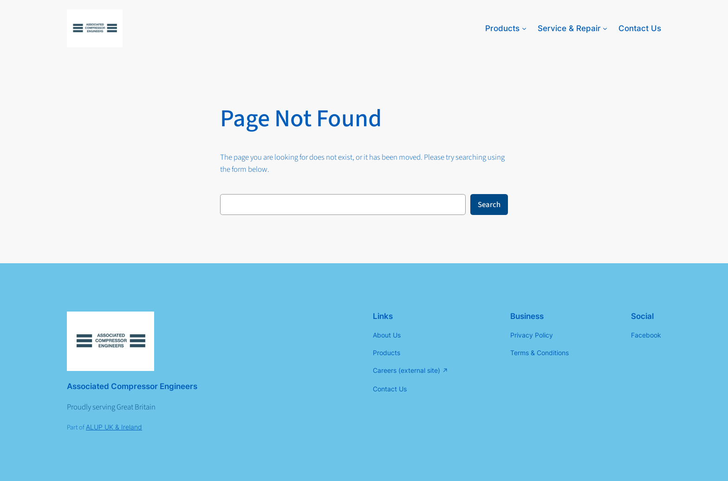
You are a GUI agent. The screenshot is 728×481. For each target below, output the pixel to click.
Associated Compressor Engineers (132, 386)
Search (489, 204)
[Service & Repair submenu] (605, 28)
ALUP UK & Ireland (114, 427)
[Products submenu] (524, 28)
